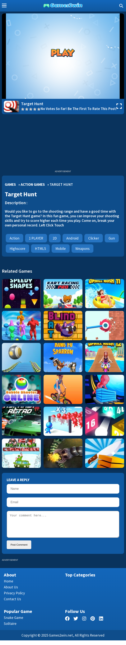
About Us (11, 591)
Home (8, 585)
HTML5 (40, 248)
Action (14, 238)
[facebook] (67, 624)
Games (10, 184)
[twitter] (75, 624)
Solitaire (10, 628)
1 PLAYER (36, 238)
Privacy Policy (14, 597)
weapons (82, 248)
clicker (93, 238)
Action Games (33, 184)
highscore (17, 248)
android (72, 238)
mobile (60, 248)
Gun (112, 238)
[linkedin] (101, 624)
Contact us (12, 603)
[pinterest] (92, 624)
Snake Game (13, 622)
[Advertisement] (63, 143)
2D (55, 238)
